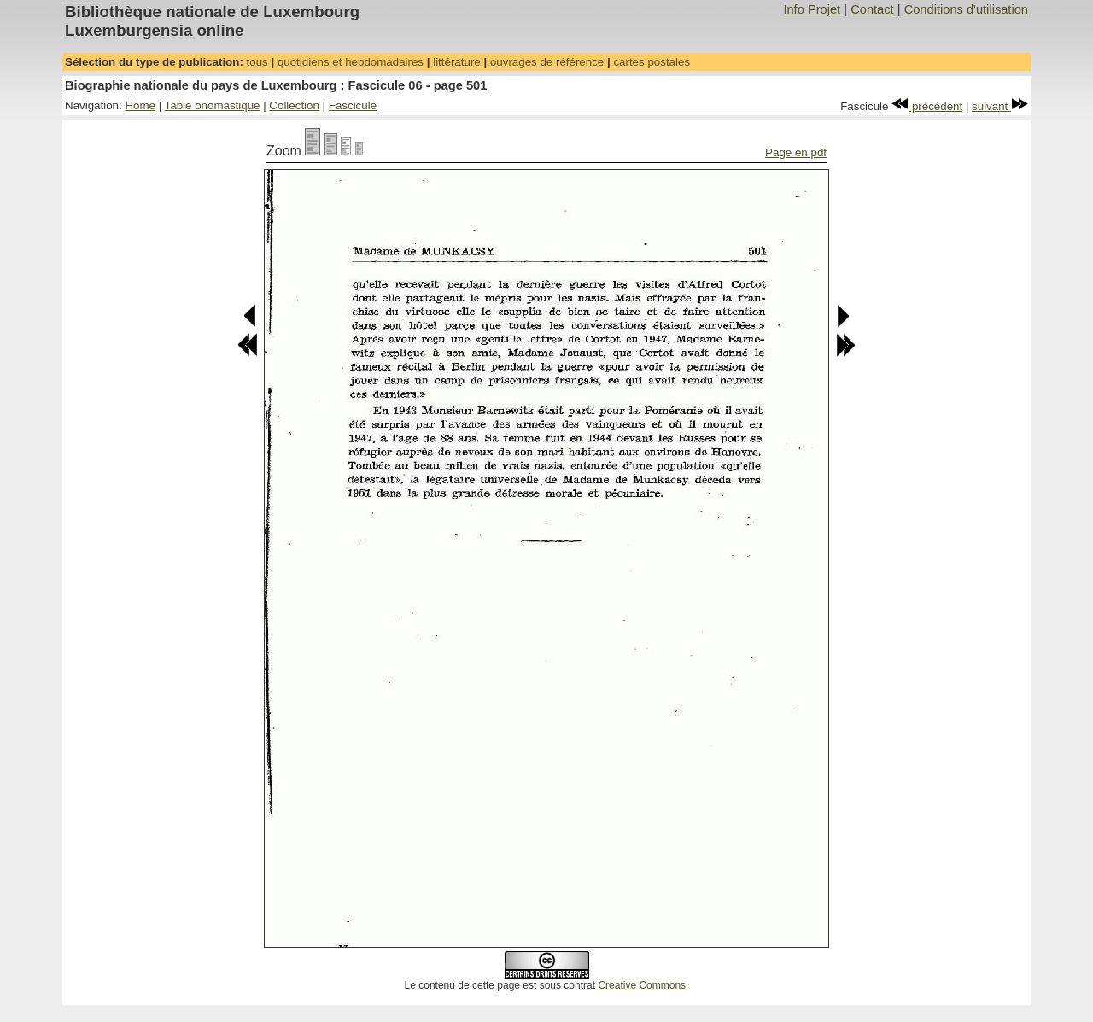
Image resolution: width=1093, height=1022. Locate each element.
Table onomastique (212, 105)
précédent (926, 106)
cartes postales (651, 61)
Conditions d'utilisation (966, 9)
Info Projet (811, 9)
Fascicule (353, 105)
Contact (872, 9)
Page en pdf (796, 152)
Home (140, 105)
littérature (457, 61)
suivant (1000, 106)
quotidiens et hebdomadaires (351, 61)
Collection (294, 105)
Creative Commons (642, 985)
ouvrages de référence (547, 61)
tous (257, 61)
